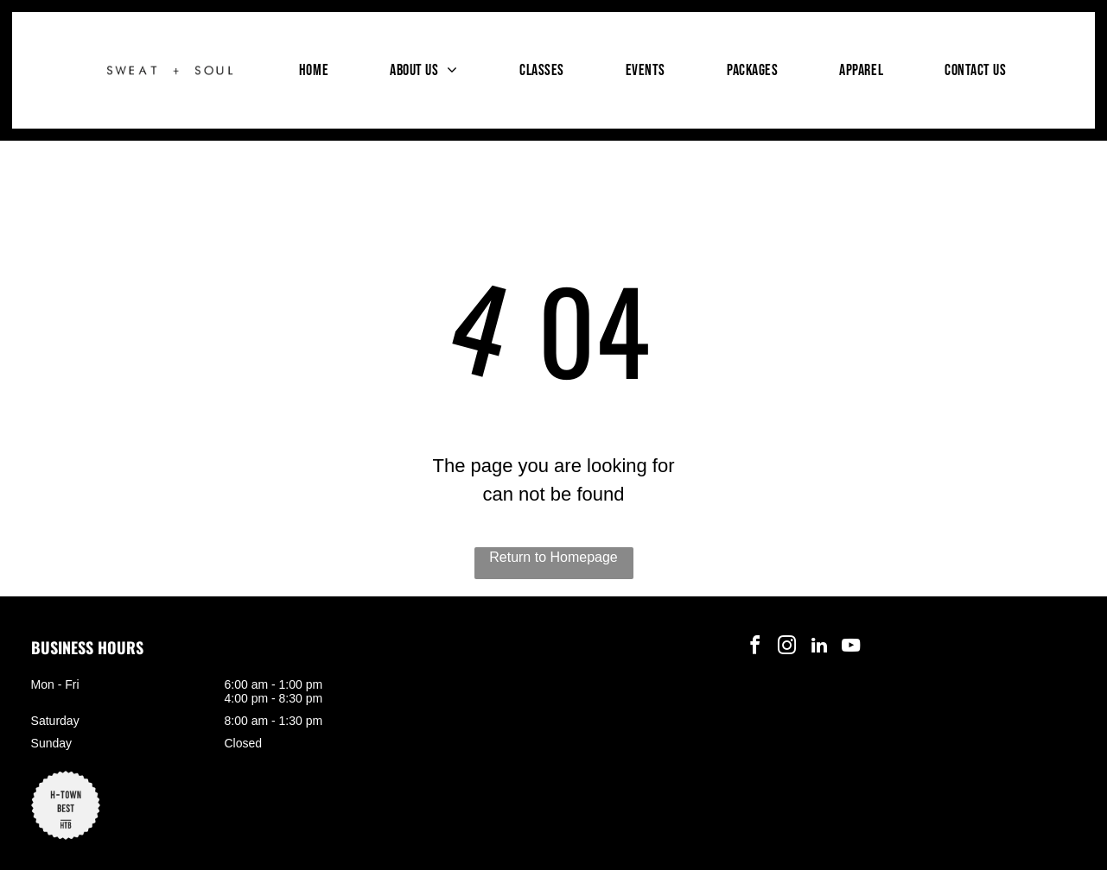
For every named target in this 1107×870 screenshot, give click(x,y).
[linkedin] (819, 648)
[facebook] (755, 648)
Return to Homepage (553, 557)
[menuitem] (313, 70)
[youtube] (851, 648)
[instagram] (787, 648)
